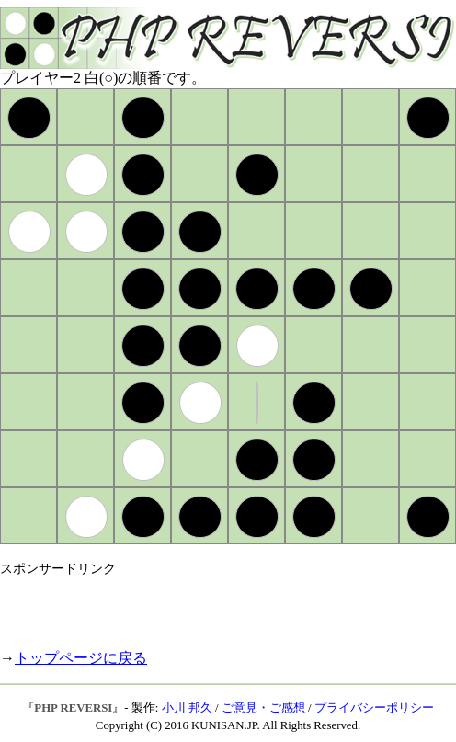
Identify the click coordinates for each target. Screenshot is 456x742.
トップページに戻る (81, 658)
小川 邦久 (187, 708)
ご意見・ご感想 (263, 708)
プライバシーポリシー (374, 708)
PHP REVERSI (73, 708)
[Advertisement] (215, 605)
